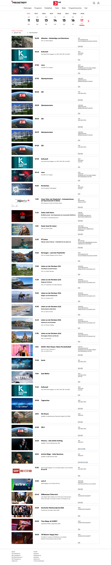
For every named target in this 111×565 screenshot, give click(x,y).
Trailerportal (14, 561)
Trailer (57, 8)
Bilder (64, 8)
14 (55, 21)
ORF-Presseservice (16, 559)
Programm (38, 8)
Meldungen (28, 8)
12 (37, 21)
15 (64, 21)
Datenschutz (37, 559)
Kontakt (35, 551)
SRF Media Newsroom (17, 557)
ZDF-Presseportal (16, 553)
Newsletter (36, 557)
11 (29, 21)
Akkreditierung (37, 555)
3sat (85, 8)
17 (81, 21)
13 (46, 21)
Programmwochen (75, 8)
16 (73, 21)
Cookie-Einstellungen (39, 561)
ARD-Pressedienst (16, 555)
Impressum (36, 553)
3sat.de (13, 551)
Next (88, 21)
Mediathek (48, 8)
